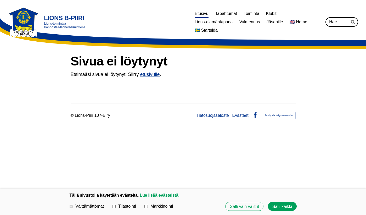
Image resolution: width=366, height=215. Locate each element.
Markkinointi (158, 206)
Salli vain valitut (244, 206)
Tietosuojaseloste (212, 115)
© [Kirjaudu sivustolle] (73, 115)
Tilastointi (124, 206)
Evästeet (240, 115)
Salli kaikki (282, 206)
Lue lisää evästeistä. (159, 195)
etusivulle (150, 74)
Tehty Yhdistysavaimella (279, 115)
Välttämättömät (87, 206)
